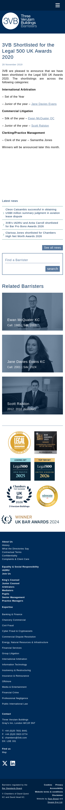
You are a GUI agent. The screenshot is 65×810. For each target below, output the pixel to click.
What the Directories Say (15, 548)
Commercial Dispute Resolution (19, 636)
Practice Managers (12, 600)
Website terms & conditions (49, 792)
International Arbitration (14, 659)
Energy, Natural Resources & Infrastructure (25, 642)
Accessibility (56, 788)
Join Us (6, 573)
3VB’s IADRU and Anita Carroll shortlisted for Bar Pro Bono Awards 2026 (32, 224)
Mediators (7, 590)
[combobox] (32, 259)
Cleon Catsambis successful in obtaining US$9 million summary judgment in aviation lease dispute (33, 213)
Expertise (7, 607)
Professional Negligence (15, 698)
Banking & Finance (12, 614)
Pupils (5, 594)
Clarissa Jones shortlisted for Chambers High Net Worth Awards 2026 (31, 234)
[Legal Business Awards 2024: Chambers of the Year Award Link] (19, 452)
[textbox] (31, 260)
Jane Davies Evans (44, 103)
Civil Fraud (8, 625)
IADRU (6, 570)
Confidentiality (9, 555)
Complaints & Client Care (15, 559)
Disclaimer (57, 795)
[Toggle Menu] (57, 5)
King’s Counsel (10, 580)
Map (4, 752)
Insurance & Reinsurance (15, 676)
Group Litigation (10, 653)
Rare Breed (53, 799)
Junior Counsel (10, 583)
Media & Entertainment (14, 687)
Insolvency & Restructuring (16, 670)
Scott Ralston (40, 125)
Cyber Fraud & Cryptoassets (17, 631)
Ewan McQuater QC (41, 118)
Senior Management (13, 597)
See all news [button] (52, 247)
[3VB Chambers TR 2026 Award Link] (19, 505)
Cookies (48, 785)
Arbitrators (8, 587)
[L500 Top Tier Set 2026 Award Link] (44, 478)
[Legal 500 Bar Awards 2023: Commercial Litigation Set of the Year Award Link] (45, 452)
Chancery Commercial (14, 620)
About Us (7, 541)
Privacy (59, 785)
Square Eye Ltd (55, 802)
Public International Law (15, 703)
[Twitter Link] (5, 763)
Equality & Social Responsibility (20, 566)
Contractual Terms (11, 552)
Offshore (6, 681)
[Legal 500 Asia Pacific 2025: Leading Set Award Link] (20, 478)
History (6, 545)
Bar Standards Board (12, 788)
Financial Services (12, 648)
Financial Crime (10, 692)
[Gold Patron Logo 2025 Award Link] (47, 505)
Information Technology (14, 664)
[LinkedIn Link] (12, 763)
